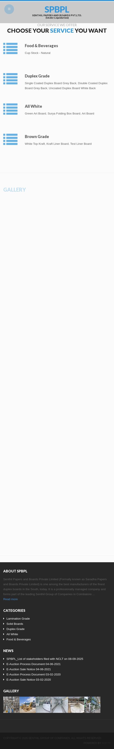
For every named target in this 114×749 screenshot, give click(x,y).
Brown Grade (37, 134)
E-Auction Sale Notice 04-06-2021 (28, 669)
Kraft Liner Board (57, 142)
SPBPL (57, 9)
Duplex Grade (37, 74)
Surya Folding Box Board (64, 111)
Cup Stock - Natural (38, 51)
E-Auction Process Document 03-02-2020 (33, 674)
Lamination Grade (18, 618)
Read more (10, 599)
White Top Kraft (35, 142)
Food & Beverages (41, 44)
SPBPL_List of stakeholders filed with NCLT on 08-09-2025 (44, 658)
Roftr (106, 743)
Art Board (88, 111)
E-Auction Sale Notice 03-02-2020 (28, 679)
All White (33, 104)
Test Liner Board (81, 142)
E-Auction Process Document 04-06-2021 (33, 664)
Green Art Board (35, 111)
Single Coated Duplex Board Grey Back (50, 81)
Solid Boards (14, 623)
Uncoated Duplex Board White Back (72, 86)
